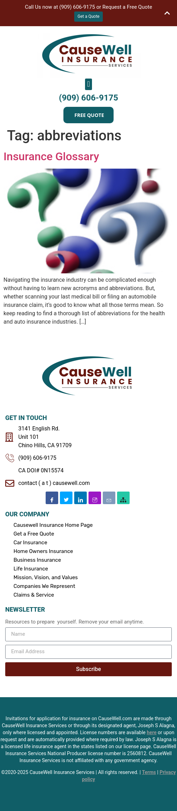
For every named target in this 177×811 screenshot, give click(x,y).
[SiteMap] (123, 498)
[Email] (109, 498)
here (151, 732)
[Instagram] (94, 498)
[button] (88, 84)
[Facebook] (52, 498)
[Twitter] (66, 498)
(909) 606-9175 (88, 98)
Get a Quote (89, 16)
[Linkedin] (80, 498)
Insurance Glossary (51, 156)
